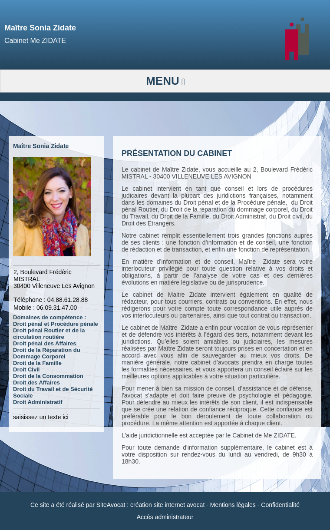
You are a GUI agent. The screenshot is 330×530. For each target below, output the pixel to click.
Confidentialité (280, 504)
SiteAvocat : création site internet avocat (150, 504)
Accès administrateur (165, 516)
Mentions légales (233, 504)
